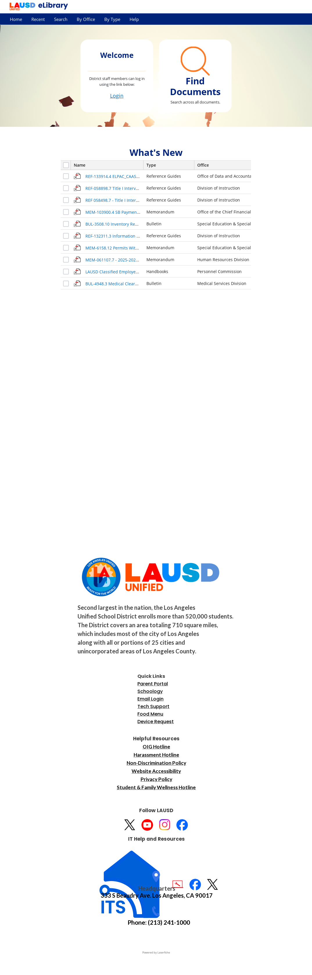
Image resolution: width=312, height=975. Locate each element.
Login (116, 95)
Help (134, 19)
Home (16, 19)
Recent (38, 19)
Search (60, 19)
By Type (112, 19)
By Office (86, 19)
